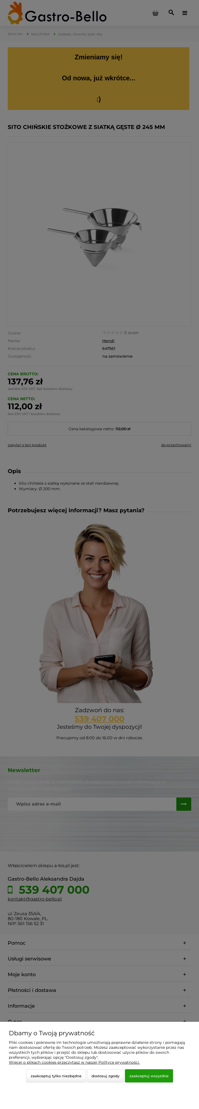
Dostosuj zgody (105, 1076)
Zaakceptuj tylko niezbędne (56, 1076)
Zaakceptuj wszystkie (149, 1076)
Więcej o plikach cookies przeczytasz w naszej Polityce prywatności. (74, 1062)
